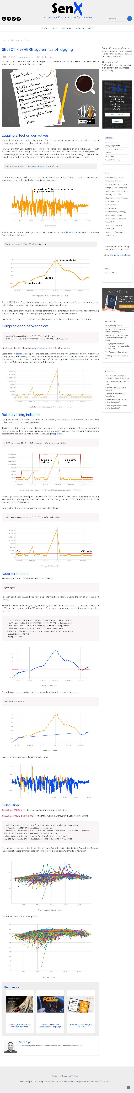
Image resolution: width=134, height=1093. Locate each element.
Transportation (111, 218)
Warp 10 (80, 28)
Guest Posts (110, 191)
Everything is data (112, 146)
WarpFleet (109, 229)
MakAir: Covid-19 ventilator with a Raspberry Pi (116, 330)
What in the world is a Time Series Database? (116, 401)
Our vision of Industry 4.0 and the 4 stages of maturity (117, 377)
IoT (114, 194)
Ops (117, 201)
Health (119, 191)
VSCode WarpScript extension (74, 232)
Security (122, 212)
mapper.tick (37, 348)
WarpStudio (110, 235)
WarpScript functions (114, 232)
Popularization (111, 212)
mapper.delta (20, 354)
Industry (108, 194)
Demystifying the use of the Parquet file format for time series (116, 337)
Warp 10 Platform (112, 160)
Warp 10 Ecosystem (113, 225)
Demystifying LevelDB (114, 326)
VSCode (31, 244)
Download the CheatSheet (118, 255)
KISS (38, 57)
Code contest (110, 177)
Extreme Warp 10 (112, 184)
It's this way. (107, 70)
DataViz (121, 177)
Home (44, 28)
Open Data (109, 201)
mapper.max (56, 434)
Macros (124, 198)
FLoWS (124, 184)
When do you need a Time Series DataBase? (116, 407)
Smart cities (110, 215)
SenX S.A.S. (73, 1076)
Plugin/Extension (112, 208)
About (54, 28)
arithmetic (33, 578)
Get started (66, 28)
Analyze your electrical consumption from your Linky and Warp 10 (117, 346)
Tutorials (108, 153)
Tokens (119, 215)
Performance (48, 57)
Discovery (109, 181)
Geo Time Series (120, 188)
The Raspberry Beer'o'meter (116, 352)
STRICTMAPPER (77, 359)
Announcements (111, 142)
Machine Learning (112, 198)
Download (126, 306)
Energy (118, 181)
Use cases (109, 156)
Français (108, 188)
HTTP (125, 191)
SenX (90, 28)
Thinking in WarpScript (25, 57)
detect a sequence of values (32, 166)
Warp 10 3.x (110, 222)
